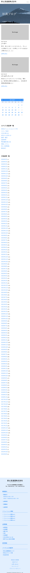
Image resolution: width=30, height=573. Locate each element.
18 (6, 112)
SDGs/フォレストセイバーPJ (9, 129)
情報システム (5, 144)
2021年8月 (4, 295)
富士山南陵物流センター (9, 551)
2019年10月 (4, 347)
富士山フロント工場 (8, 552)
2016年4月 (4, 447)
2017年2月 (4, 423)
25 (6, 115)
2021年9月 (4, 292)
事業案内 (4, 491)
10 (2, 110)
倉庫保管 (5, 501)
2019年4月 (4, 361)
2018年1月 (4, 397)
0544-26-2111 (11, 486)
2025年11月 (4, 173)
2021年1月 (4, 311)
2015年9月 (4, 454)
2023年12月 (4, 228)
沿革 (4, 533)
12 (9, 110)
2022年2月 (4, 280)
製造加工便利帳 (15, 559)
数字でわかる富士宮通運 (9, 539)
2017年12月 (4, 399)
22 (18, 112)
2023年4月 (4, 247)
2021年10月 (4, 290)
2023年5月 (4, 245)
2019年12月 (4, 342)
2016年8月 (4, 437)
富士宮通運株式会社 (5, 21)
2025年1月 (4, 197)
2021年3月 (4, 306)
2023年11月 (4, 230)
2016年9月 (4, 435)
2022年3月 (4, 278)
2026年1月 (4, 168)
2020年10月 (4, 318)
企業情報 (4, 524)
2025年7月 (4, 183)
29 (18, 115)
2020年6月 (4, 328)
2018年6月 (4, 385)
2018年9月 (4, 378)
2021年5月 (4, 302)
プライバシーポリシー (15, 568)
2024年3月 (4, 221)
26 (9, 115)
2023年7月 (4, 240)
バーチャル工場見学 (7, 548)
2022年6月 (4, 271)
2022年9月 (4, 264)
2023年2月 (4, 252)
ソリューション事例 (7, 511)
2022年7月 (4, 268)
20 (12, 112)
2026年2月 (4, 166)
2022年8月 (4, 266)
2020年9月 (4, 321)
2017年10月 (4, 404)
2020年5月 (4, 330)
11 (6, 110)
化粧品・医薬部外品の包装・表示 (11, 498)
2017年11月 (4, 402)
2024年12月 (4, 199)
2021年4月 (4, 304)
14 (15, 110)
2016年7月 (4, 439)
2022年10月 (4, 261)
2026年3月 (4, 164)
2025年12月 (4, 171)
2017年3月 (4, 420)
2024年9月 (4, 207)
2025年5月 (4, 188)
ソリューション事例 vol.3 (9, 518)
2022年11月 (4, 259)
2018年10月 (4, 375)
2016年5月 (4, 444)
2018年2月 (4, 394)
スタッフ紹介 (5, 131)
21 (15, 112)
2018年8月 (4, 380)
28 (15, 115)
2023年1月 (4, 254)
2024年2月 (4, 223)
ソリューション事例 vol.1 (9, 514)
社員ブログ (15, 562)
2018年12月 (4, 371)
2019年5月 (4, 359)
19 (9, 112)
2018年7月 (4, 382)
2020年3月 (4, 335)
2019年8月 (4, 352)
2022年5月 (4, 273)
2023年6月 (4, 242)
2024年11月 (4, 202)
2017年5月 (4, 416)
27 (12, 115)
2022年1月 (4, 283)
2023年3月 (4, 249)
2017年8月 (4, 409)
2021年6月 (4, 299)
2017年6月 (4, 413)
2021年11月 (4, 287)
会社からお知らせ (6, 135)
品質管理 (3, 139)
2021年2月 (4, 309)
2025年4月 (4, 190)
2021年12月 (4, 285)
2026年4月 (4, 161)
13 (12, 110)
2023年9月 (4, 235)
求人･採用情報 (5, 146)
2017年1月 (4, 425)
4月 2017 (12, 100)
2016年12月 (4, 428)
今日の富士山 (5, 133)
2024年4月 (4, 218)
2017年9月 (4, 406)
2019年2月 (4, 366)
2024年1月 (4, 226)
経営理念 (5, 527)
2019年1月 (4, 368)
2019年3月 (4, 363)
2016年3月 (4, 449)
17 (2, 112)
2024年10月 (4, 204)
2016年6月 (4, 442)
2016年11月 (4, 430)
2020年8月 (4, 323)
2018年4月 (4, 390)
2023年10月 (4, 233)
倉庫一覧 (5, 531)
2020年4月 (4, 333)
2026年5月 (4, 159)
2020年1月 (4, 340)
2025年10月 (4, 176)
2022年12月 (4, 256)
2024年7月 (4, 211)
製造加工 (3, 148)
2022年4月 (4, 275)
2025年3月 (4, 192)
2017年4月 (4, 418)
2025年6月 (4, 185)
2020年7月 (4, 325)
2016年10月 (4, 432)
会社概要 (5, 529)
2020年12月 (4, 314)
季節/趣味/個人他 (6, 141)
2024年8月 (4, 209)
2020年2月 (4, 337)
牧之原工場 (5, 554)
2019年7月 (4, 354)
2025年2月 (4, 195)
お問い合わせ (15, 564)
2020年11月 (4, 316)
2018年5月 (4, 387)
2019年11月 (4, 344)
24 (2, 115)
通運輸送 (5, 504)
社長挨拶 (5, 535)
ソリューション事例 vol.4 (9, 520)
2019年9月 (4, 349)
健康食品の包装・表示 (8, 496)
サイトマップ (15, 566)
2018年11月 (4, 373)
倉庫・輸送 (4, 137)
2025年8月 (4, 180)
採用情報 (4, 543)
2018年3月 (4, 392)
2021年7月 (4, 297)
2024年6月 (4, 214)
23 (22, 112)
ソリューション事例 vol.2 (9, 516)
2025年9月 (4, 178)
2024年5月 (4, 216)
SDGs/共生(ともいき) (8, 537)
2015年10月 (4, 451)
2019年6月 (4, 356)
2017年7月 (4, 411)
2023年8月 (4, 237)
